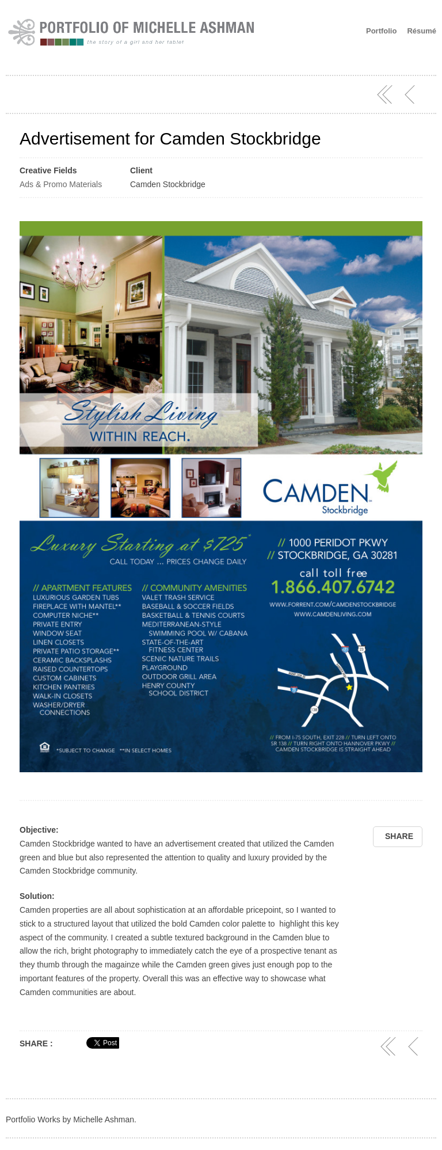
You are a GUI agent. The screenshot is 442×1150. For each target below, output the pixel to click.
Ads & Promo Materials (61, 184)
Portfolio (381, 30)
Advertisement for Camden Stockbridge (170, 138)
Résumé (421, 30)
